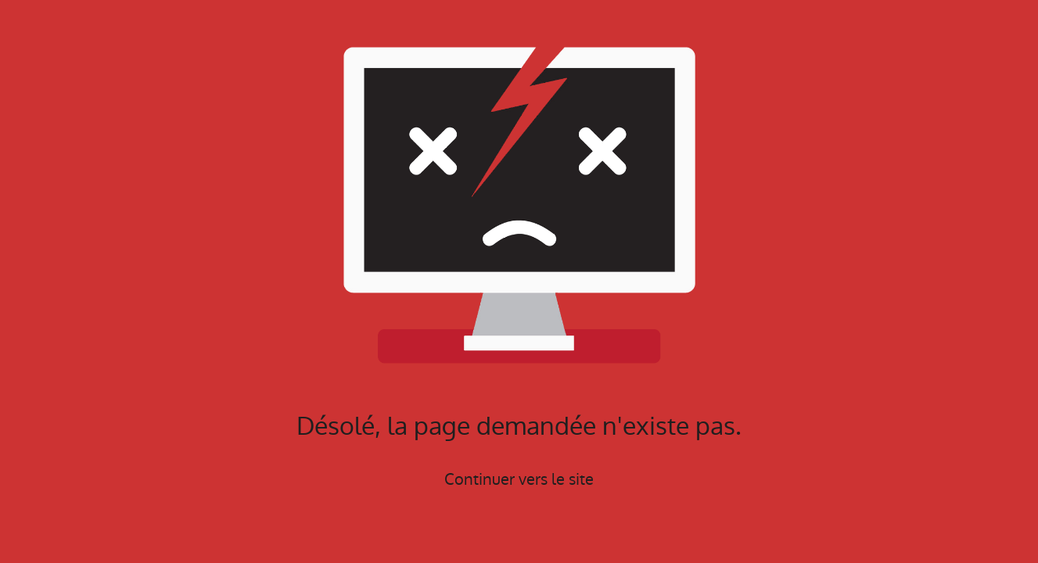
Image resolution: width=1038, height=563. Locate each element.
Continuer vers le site (519, 479)
